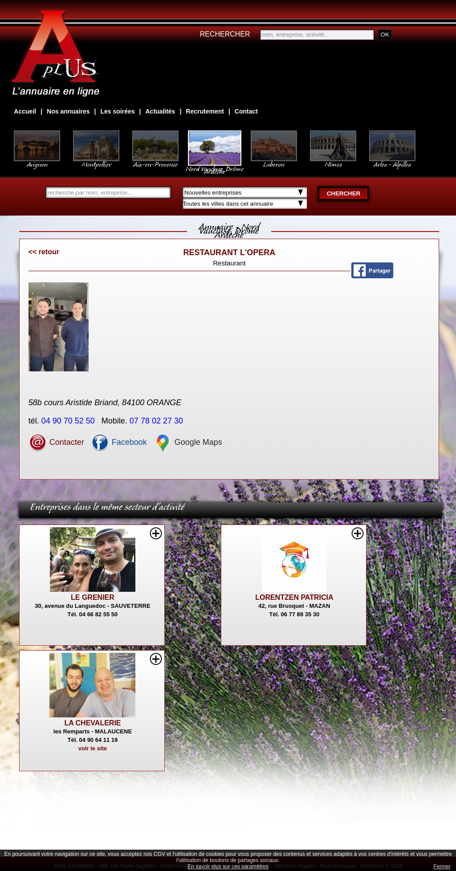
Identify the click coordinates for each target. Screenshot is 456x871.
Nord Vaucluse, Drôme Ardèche (215, 165)
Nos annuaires (68, 111)
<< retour (43, 252)
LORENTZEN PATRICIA (294, 597)
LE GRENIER (92, 597)
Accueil (25, 111)
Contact (246, 111)
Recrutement (205, 111)
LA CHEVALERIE (92, 723)
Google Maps (188, 442)
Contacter (56, 442)
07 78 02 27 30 (157, 420)
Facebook (119, 442)
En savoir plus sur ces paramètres (227, 866)
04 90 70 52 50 (69, 420)
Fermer (442, 866)
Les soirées (118, 111)
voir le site (92, 748)
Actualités (160, 111)
